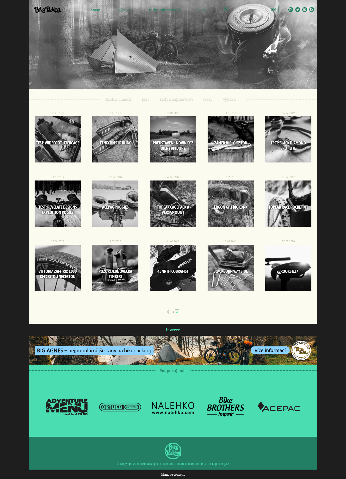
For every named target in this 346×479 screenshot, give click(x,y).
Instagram (290, 9)
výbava (124, 9)
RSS (311, 9)
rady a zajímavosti (164, 9)
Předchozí (168, 312)
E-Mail (304, 9)
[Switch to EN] (273, 9)
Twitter (297, 9)
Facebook (283, 9)
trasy (95, 9)
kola (202, 9)
